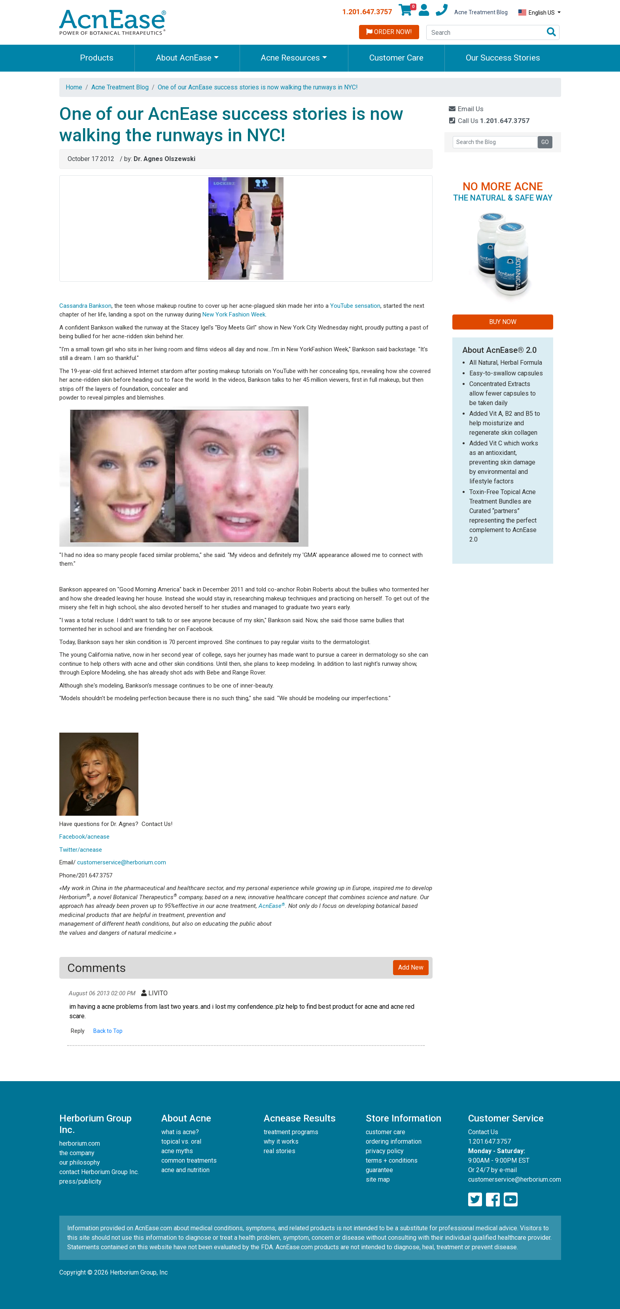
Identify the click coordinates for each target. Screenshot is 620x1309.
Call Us (488, 121)
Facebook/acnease (84, 836)
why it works (281, 1141)
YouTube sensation (355, 305)
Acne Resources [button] (290, 58)
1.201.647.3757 (367, 12)
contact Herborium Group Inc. (99, 1172)
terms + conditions (392, 1160)
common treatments (189, 1160)
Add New (410, 967)
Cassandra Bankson (85, 305)
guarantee (379, 1170)
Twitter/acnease (80, 849)
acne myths (177, 1151)
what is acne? (180, 1132)
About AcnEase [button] (184, 58)
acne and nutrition (185, 1170)
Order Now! (389, 32)
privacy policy (385, 1151)
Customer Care (396, 58)
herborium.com (79, 1143)
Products (96, 58)
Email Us (466, 109)
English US (537, 12)
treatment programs (291, 1132)
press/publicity (80, 1181)
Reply (78, 1031)
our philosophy (79, 1162)
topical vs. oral (181, 1141)
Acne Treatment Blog (481, 12)
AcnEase (272, 905)
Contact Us (483, 1132)
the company (77, 1153)
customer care (385, 1132)
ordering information (394, 1141)
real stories (279, 1151)
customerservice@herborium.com (121, 862)
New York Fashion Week (233, 314)
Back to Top (108, 1031)
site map (378, 1179)
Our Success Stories (503, 58)
